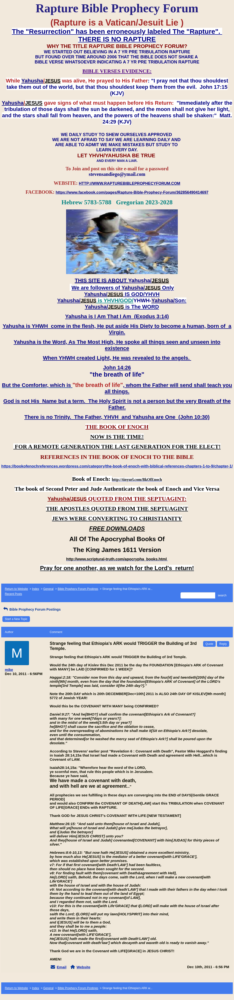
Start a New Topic (16, 619)
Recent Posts (13, 594)
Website (83, 967)
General (48, 589)
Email (61, 967)
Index (35, 589)
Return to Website (16, 589)
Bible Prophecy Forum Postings (78, 589)
